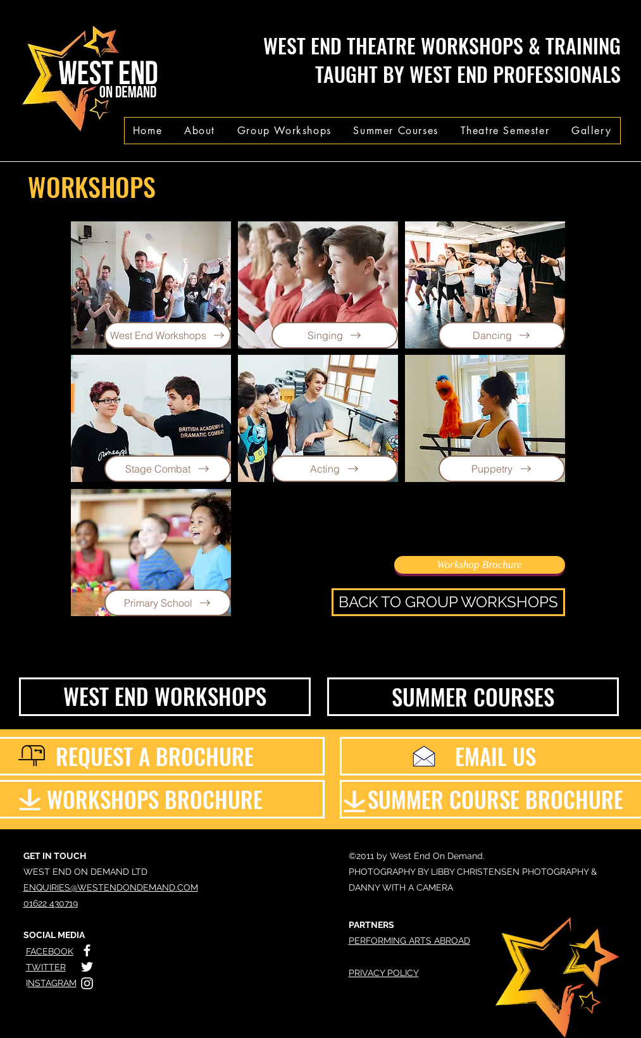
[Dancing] (502, 335)
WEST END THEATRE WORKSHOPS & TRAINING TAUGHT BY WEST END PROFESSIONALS (442, 59)
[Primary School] (167, 603)
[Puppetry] (502, 468)
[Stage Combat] (167, 468)
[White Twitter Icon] (87, 967)
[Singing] (334, 335)
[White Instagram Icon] (87, 983)
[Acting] (334, 468)
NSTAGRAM (52, 983)
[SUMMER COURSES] (473, 696)
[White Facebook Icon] (87, 950)
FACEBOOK (49, 951)
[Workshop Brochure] (479, 565)
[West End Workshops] (167, 335)
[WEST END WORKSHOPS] (165, 696)
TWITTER (46, 967)
